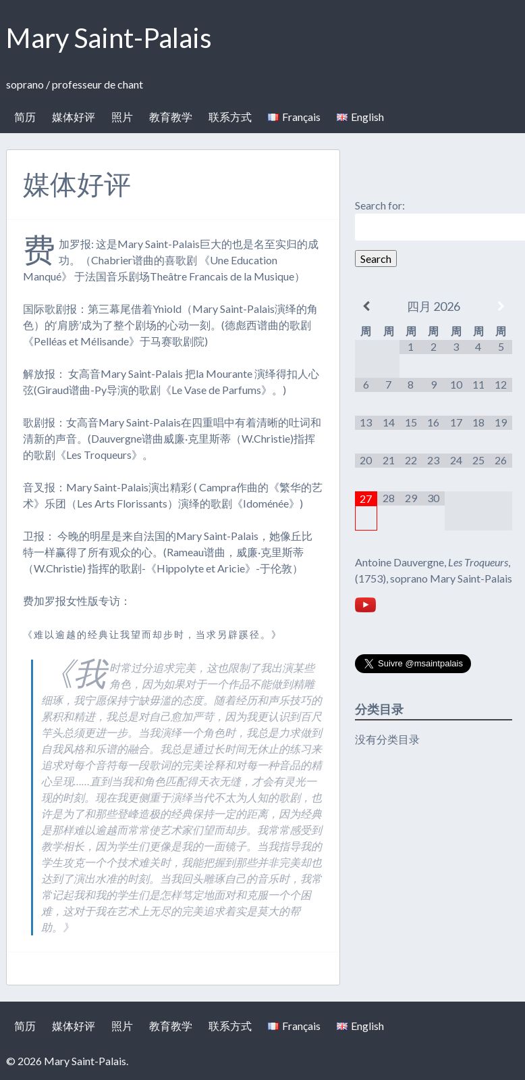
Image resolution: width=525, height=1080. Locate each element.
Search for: (380, 205)
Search (375, 258)
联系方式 (230, 116)
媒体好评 (73, 116)
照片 (122, 116)
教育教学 (170, 116)
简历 (25, 116)
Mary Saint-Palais (109, 38)
